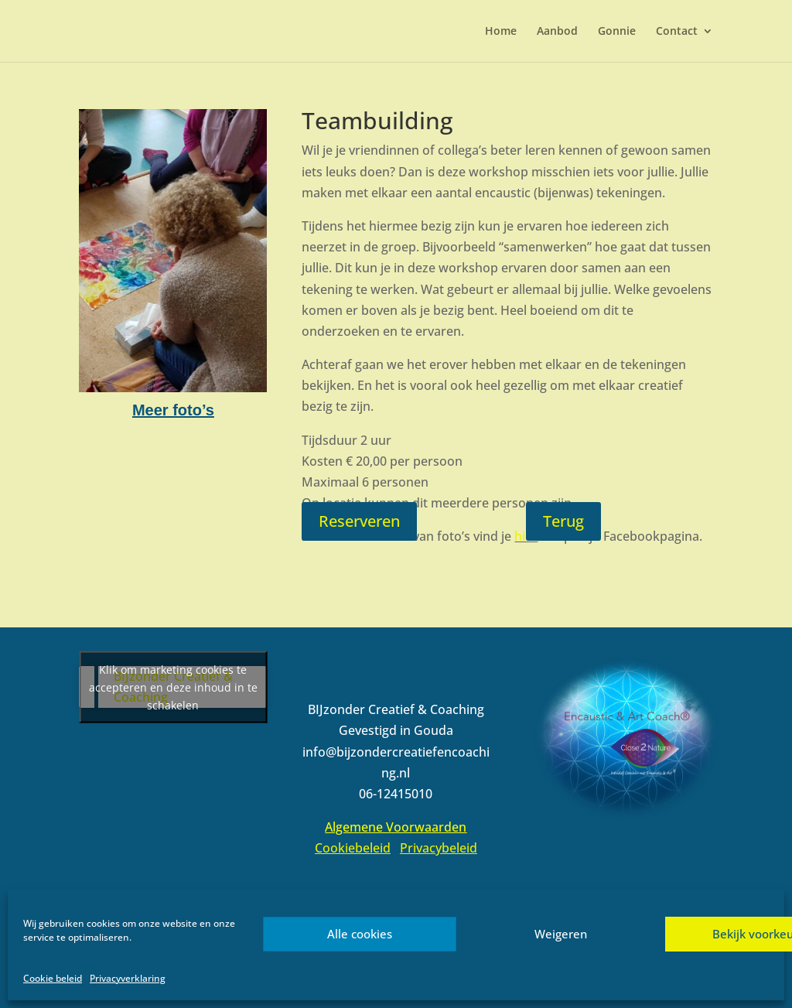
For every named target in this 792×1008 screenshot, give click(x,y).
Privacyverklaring (128, 978)
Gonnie (617, 32)
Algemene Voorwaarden (395, 826)
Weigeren (560, 933)
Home (501, 32)
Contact (677, 32)
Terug (563, 521)
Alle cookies (359, 933)
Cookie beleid (52, 978)
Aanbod (557, 32)
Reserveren (359, 521)
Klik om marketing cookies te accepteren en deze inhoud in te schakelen (173, 687)
